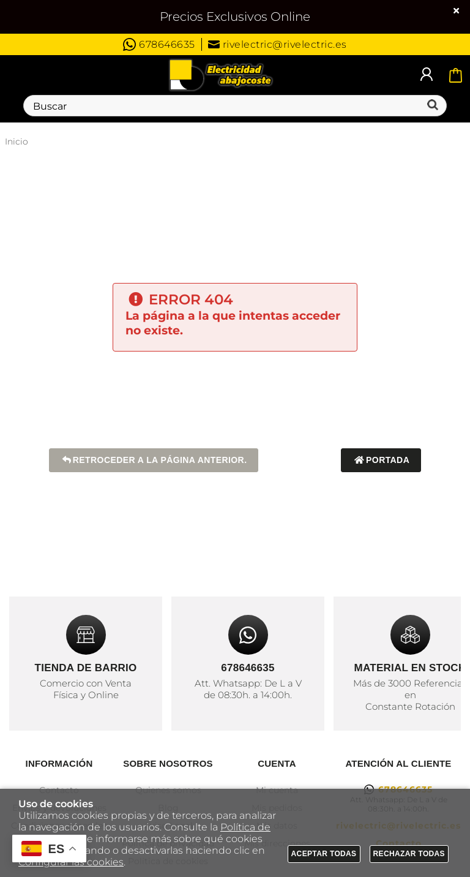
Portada (380, 460)
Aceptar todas (324, 853)
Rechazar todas (409, 853)
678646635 (159, 44)
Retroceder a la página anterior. (154, 460)
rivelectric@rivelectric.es (277, 44)
